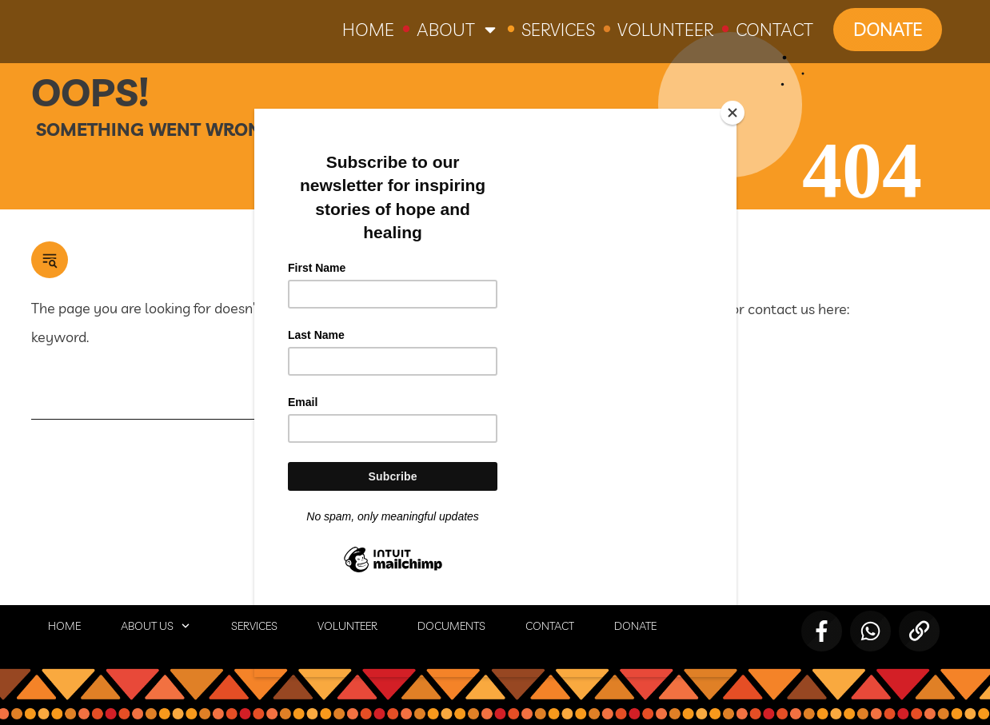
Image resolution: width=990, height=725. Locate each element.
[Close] (732, 113)
